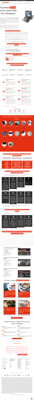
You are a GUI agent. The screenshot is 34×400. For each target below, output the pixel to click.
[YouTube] (5, 368)
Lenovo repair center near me (15, 38)
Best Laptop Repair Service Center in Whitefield (18, 381)
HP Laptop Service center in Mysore (15, 380)
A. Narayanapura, (15, 162)
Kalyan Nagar (19, 163)
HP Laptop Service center (20, 377)
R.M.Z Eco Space (27, 162)
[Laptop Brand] (22, 349)
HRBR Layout (15, 167)
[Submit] (22, 354)
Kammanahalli (27, 163)
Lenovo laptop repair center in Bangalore (18, 41)
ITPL (6, 161)
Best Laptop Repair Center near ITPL (27, 388)
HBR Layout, (16, 165)
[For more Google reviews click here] (17, 338)
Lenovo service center (12, 174)
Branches (11, 365)
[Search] (33, 3)
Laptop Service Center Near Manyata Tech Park (13, 383)
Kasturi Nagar (19, 162)
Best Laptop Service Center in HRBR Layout (8, 386)
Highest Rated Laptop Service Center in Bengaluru (26, 382)
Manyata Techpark (18, 166)
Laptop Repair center (16, 377)
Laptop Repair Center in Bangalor (24, 392)
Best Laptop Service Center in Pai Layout (28, 385)
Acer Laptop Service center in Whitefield (8, 382)
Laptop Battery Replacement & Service (25, 384)
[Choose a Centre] (11, 352)
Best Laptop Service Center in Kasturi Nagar (18, 385)
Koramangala (27, 167)
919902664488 (23, 0)
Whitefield (3, 365)
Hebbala (19, 165)
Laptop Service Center (11, 377)
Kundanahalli (7, 167)
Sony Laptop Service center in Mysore (23, 380)
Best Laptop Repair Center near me (27, 377)
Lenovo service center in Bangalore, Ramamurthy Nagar (13, 50)
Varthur (7, 163)
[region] (9, 290)
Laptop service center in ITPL (26, 381)
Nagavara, (14, 166)
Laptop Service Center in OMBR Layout (16, 386)
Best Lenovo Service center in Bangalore (26, 378)
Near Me (11, 367)
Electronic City (29, 165)
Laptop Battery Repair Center (18, 384)
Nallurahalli (6, 166)
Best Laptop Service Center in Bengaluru (17, 382)
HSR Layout (25, 165)
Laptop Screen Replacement (12, 384)
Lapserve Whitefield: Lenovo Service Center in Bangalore (11, 247)
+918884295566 (27, 361)
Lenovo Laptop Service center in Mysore (23, 379)
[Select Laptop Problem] (22, 352)
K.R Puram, (15, 161)
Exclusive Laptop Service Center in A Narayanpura (8, 388)
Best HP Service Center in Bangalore (18, 378)
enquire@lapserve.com (7, 252)
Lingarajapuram (19, 167)
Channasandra (25, 166)
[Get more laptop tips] (17, 317)
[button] (24, 3)
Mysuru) (25, 0)
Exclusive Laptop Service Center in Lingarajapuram (18, 388)
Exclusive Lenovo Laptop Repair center (14, 379)
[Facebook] (2, 368)
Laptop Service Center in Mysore (5, 377)
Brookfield (6, 162)
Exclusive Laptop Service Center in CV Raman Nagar (7, 387)
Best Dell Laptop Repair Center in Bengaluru (9, 378)
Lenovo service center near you (13, 17)
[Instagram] (3, 368)
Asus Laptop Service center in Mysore (8, 380)
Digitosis (22, 394)
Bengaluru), (20, 0)
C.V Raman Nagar (29, 161)
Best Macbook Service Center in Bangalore (22, 383)
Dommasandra (29, 166)
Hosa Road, (25, 161)
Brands (10, 363)
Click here (5, 254)
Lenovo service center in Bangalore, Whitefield (12, 49)
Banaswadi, (15, 163)
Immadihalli (6, 165)
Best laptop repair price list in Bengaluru (9, 381)
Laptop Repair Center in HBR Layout (24, 386)
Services (11, 364)
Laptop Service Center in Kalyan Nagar (10, 385)
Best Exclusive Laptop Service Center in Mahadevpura (17, 387)
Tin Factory (18, 161)
